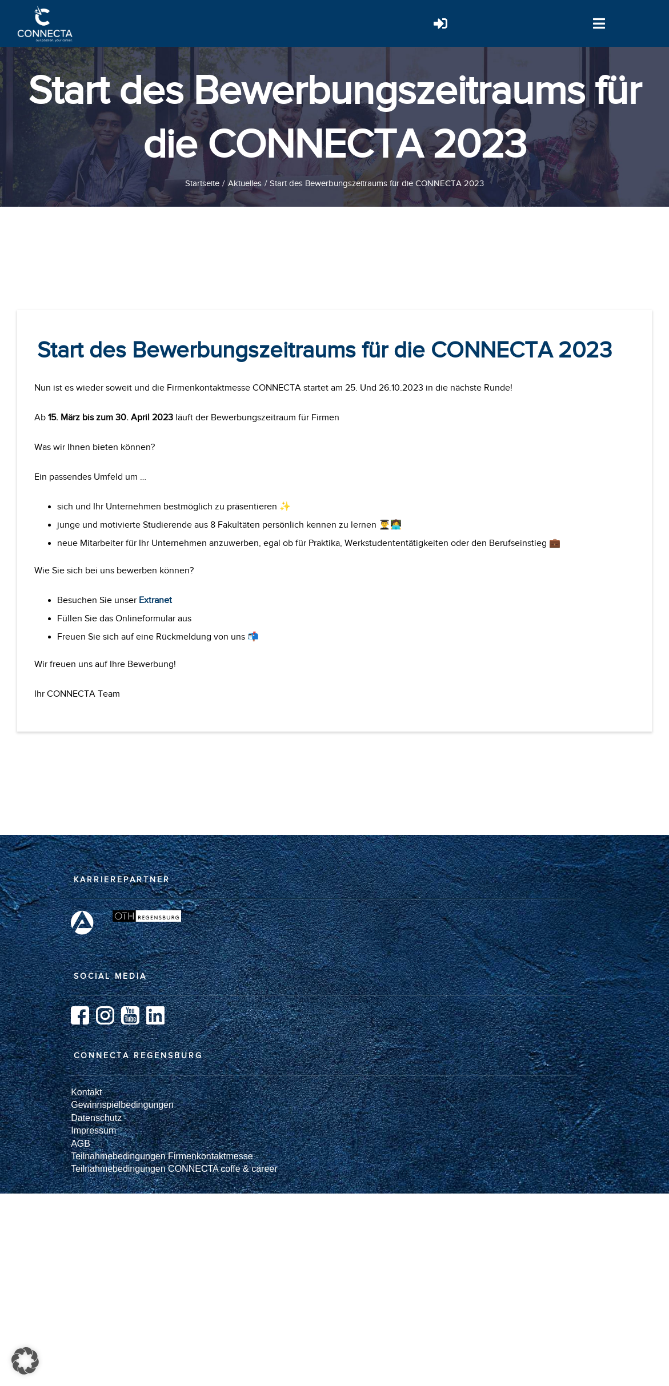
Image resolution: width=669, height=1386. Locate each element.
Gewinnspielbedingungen (122, 1105)
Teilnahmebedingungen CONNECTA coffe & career (174, 1169)
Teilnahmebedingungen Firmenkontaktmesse (162, 1156)
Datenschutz (96, 1118)
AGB (80, 1143)
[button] (25, 1361)
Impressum (93, 1130)
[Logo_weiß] (45, 10)
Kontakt (86, 1092)
